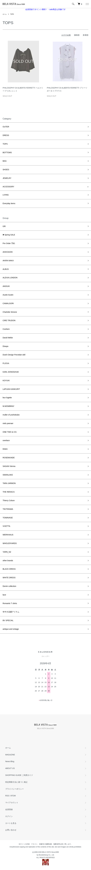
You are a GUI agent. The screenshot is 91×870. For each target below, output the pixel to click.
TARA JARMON (9, 483)
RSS (7, 796)
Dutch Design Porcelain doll (14, 355)
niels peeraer (8, 423)
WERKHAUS (8, 535)
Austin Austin (8, 295)
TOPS (12, 14)
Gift (5, 226)
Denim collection (9, 586)
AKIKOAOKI (8, 252)
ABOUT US (10, 768)
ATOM (13, 796)
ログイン (9, 816)
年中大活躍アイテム (11, 612)
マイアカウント (11, 802)
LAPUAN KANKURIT (11, 389)
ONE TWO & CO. (10, 432)
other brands (8, 560)
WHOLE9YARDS (10, 543)
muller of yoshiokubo (11, 415)
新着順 (85, 35)
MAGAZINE (10, 755)
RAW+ (5, 449)
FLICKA (6, 363)
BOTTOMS (7, 152)
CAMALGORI (8, 303)
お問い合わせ (10, 830)
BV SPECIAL (8, 620)
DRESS (6, 135)
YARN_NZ (7, 552)
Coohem (6, 329)
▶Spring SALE (9, 235)
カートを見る (10, 823)
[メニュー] (87, 4)
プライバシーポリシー (14, 789)
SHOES (6, 169)
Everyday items (9, 203)
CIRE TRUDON (9, 320)
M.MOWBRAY (8, 406)
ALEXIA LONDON (10, 278)
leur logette (7, 398)
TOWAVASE (8, 518)
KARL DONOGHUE (11, 372)
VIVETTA (6, 526)
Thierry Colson (9, 500)
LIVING (6, 195)
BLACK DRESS (9, 569)
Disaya (5, 346)
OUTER (6, 127)
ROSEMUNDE (9, 458)
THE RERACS (9, 492)
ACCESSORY (8, 187)
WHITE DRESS (9, 578)
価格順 (77, 35)
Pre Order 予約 (9, 243)
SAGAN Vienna (9, 466)
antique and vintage (11, 629)
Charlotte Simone (10, 312)
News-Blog (9, 761)
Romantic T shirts (10, 603)
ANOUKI (6, 286)
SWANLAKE (8, 475)
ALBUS (6, 269)
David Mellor (9, 338)
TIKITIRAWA (8, 509)
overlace (6, 440)
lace (4, 595)
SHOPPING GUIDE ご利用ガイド (19, 775)
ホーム (5, 14)
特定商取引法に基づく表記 (16, 782)
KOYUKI (6, 380)
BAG (5, 161)
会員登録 (9, 809)
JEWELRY (7, 178)
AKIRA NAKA (8, 260)
